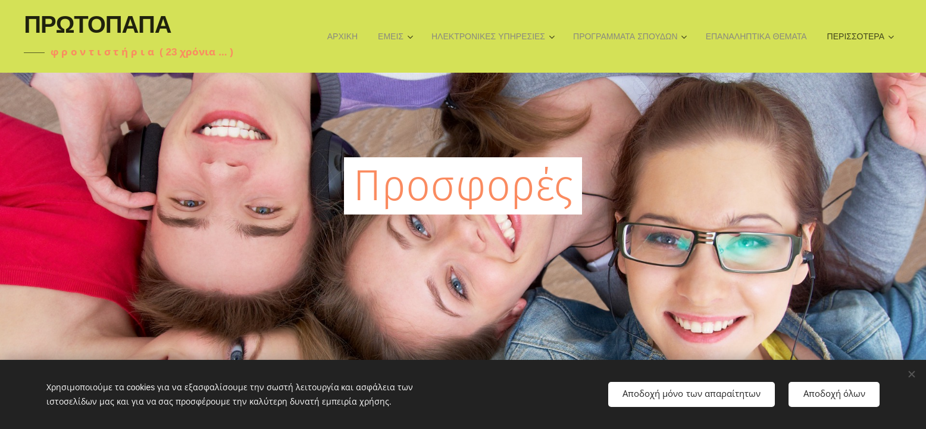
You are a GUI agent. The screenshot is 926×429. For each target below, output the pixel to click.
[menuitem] (342, 36)
